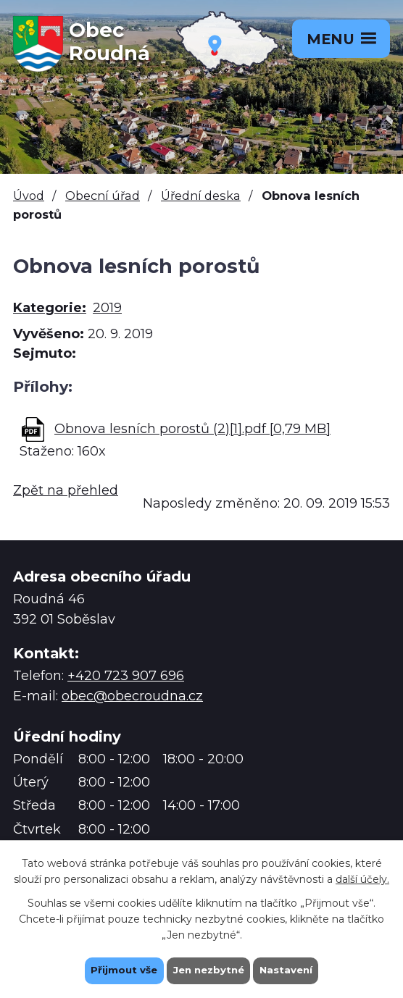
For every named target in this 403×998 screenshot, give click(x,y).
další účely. (362, 877)
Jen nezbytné (208, 969)
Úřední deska (201, 195)
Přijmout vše (120, 969)
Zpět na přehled (65, 490)
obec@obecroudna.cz (132, 696)
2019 (107, 308)
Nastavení (289, 969)
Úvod (28, 195)
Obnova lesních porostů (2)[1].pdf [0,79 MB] (192, 429)
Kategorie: (49, 308)
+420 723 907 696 (125, 676)
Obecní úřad (102, 195)
